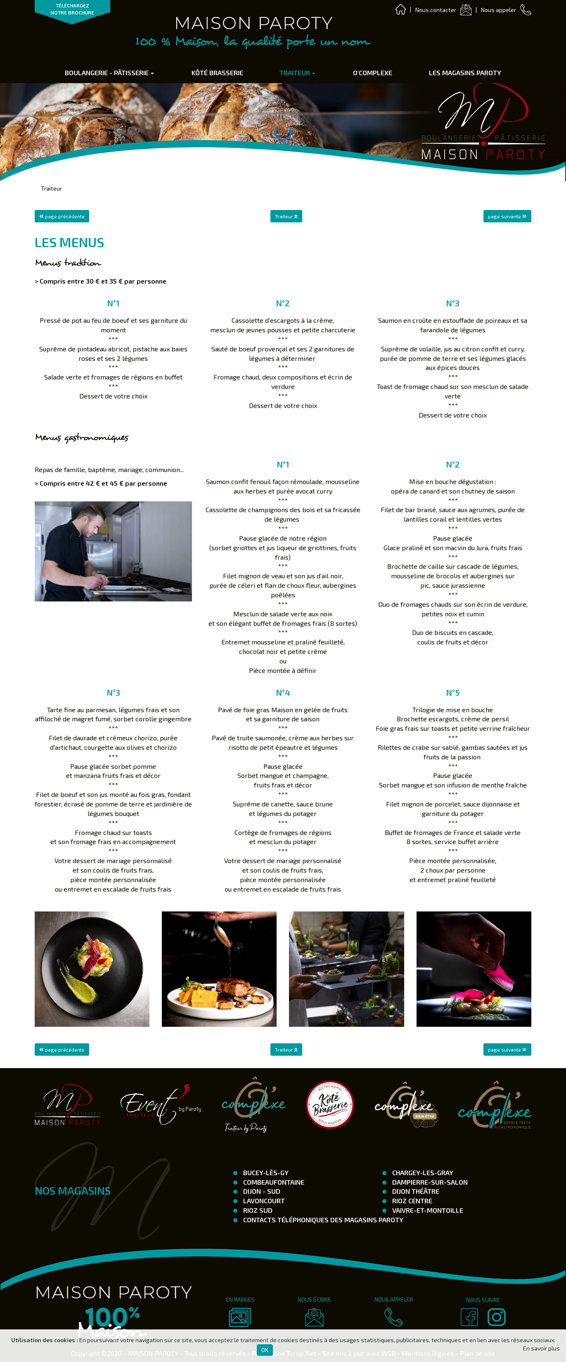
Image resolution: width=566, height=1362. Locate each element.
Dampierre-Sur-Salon (429, 1182)
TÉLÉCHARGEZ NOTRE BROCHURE (72, 8)
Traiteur (297, 72)
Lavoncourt (263, 1201)
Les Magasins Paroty (465, 72)
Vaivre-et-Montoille (427, 1210)
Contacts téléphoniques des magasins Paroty (322, 1220)
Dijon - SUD (261, 1191)
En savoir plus (541, 1348)
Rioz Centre (411, 1201)
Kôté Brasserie (217, 72)
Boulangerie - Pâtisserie (109, 72)
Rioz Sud (257, 1210)
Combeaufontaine (273, 1182)
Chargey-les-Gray (422, 1172)
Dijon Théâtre (415, 1191)
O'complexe (372, 72)
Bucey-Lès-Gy (265, 1172)
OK (264, 1349)
